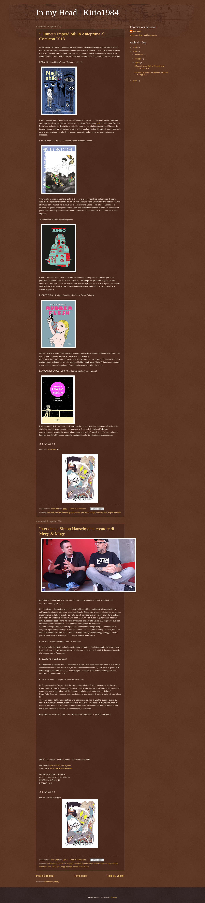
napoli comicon (114, 513)
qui (98, 123)
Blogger (114, 897)
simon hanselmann (81, 867)
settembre (139, 55)
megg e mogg (66, 867)
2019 (135, 47)
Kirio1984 (52, 449)
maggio (138, 59)
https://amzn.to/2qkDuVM (61, 768)
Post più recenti (45, 875)
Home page (80, 875)
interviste (43, 867)
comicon (50, 513)
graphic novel (74, 513)
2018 (135, 51)
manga (92, 513)
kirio (49, 867)
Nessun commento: (78, 509)
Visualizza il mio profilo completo (143, 35)
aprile (137, 63)
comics (58, 513)
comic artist (61, 864)
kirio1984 (84, 513)
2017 (135, 81)
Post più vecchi (115, 875)
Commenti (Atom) (51, 882)
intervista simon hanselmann (106, 864)
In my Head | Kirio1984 (77, 12)
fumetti (65, 513)
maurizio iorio (101, 513)
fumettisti (77, 864)
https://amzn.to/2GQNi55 (60, 765)
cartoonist (51, 864)
